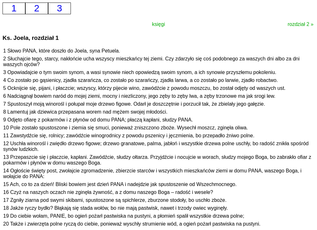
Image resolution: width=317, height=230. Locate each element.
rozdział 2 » (301, 24)
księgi (158, 24)
